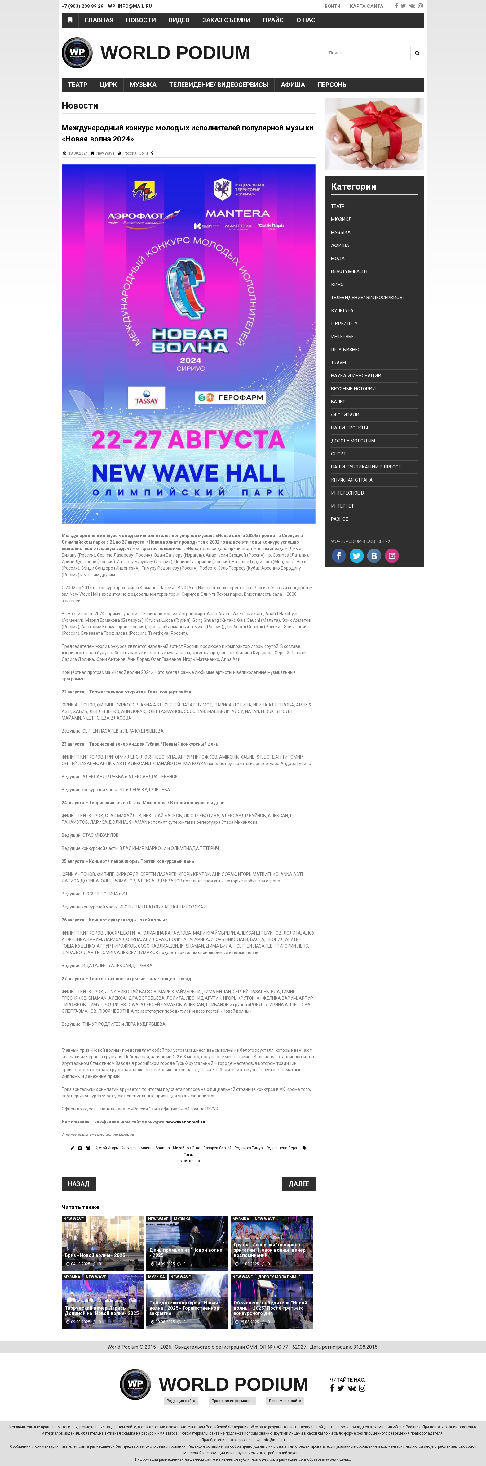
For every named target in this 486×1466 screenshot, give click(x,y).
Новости (141, 20)
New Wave (105, 153)
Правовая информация (232, 1401)
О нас (306, 20)
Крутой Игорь (106, 1148)
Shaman (163, 1148)
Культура (342, 310)
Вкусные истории (353, 389)
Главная (99, 20)
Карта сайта (366, 6)
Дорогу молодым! (277, 1277)
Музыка (143, 84)
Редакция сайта (181, 1401)
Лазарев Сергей (217, 1148)
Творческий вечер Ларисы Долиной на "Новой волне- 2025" (102, 1311)
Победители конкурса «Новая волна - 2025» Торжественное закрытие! (184, 1308)
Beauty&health (349, 271)
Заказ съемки (226, 20)
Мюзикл (341, 219)
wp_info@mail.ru (271, 1440)
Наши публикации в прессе (366, 467)
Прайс (273, 20)
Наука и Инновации (356, 376)
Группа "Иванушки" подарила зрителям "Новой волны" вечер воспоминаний (270, 1250)
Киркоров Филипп (136, 1148)
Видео (179, 20)
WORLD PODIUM (175, 52)
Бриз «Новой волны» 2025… (97, 1255)
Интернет (342, 506)
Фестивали (345, 415)
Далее (299, 1184)
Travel (339, 362)
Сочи (143, 153)
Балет (338, 402)
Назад (79, 1184)
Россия (129, 153)
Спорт (338, 454)
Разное (339, 519)
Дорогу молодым (353, 441)
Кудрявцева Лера (281, 1148)
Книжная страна (352, 480)
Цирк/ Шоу (344, 323)
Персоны (333, 84)
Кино (337, 284)
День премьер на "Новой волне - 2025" (185, 1253)
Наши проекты (349, 428)
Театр (77, 84)
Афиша (293, 84)
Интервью (343, 336)
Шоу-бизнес (346, 349)
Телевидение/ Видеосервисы (218, 84)
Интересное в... (349, 493)
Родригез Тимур (249, 1148)
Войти (332, 6)
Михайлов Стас (186, 1148)
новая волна (188, 1161)
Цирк (108, 84)
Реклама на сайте (285, 1401)
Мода (338, 258)
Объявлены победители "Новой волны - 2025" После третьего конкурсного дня (270, 1308)
